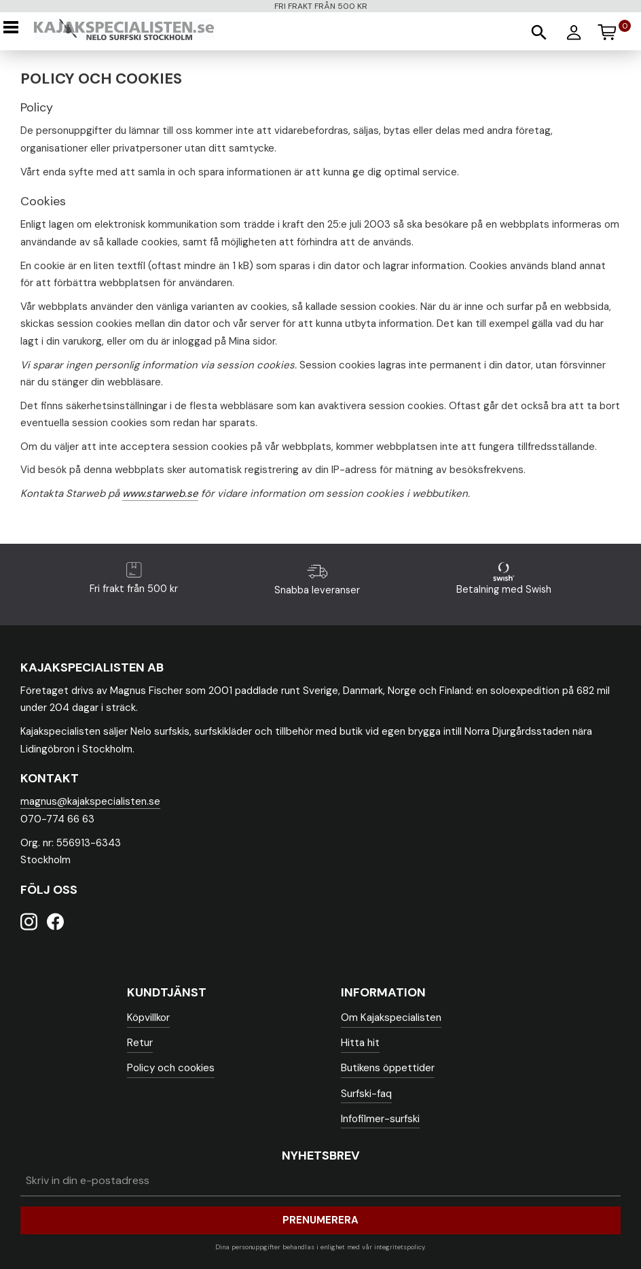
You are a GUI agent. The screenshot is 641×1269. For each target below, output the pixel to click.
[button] (15, 27)
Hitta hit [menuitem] (360, 1042)
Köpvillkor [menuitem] (148, 1017)
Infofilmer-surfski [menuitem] (380, 1119)
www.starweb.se (160, 493)
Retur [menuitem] (140, 1042)
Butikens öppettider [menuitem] (388, 1068)
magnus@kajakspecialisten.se (90, 801)
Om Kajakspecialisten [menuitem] (391, 1017)
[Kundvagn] (613, 30)
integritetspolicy (399, 1246)
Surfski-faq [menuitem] (366, 1093)
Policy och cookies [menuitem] (171, 1068)
